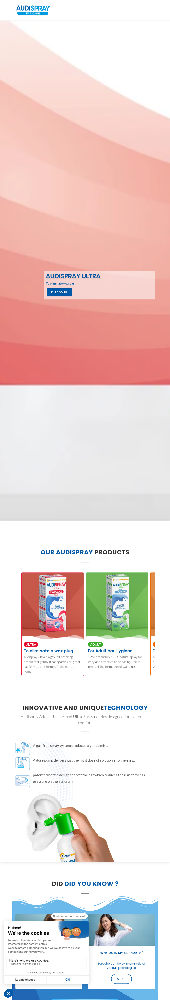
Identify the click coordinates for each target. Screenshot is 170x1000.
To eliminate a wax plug (48, 651)
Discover (59, 292)
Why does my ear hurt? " (121, 952)
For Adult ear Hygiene (110, 651)
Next (121, 979)
